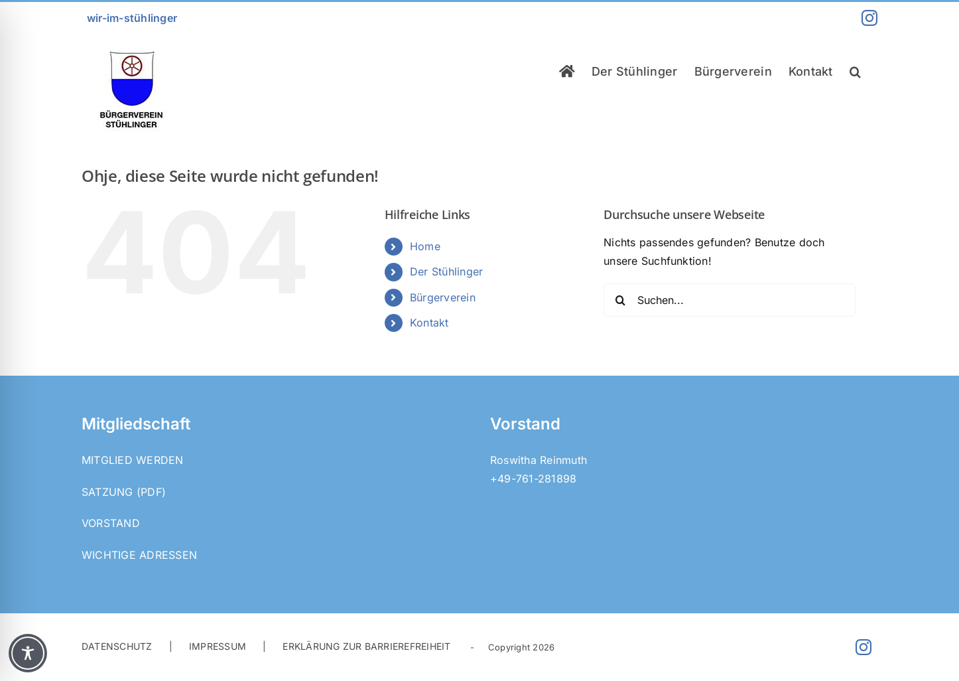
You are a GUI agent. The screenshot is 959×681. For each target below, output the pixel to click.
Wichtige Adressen (139, 555)
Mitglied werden (133, 460)
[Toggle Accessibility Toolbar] (28, 653)
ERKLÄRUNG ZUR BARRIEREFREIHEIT (366, 646)
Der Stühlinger (446, 271)
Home (425, 246)
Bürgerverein (443, 297)
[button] (855, 71)
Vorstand (111, 523)
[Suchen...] (730, 300)
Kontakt (429, 322)
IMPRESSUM (217, 646)
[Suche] (620, 300)
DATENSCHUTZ (117, 646)
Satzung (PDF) (124, 491)
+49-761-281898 (533, 478)
